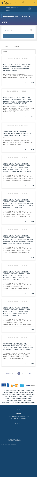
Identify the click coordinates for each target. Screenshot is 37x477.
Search (18, 36)
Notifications (18, 424)
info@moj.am (22, 418)
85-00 (18, 410)
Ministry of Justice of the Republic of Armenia (14, 440)
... (24, 373)
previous (8, 373)
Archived (16, 46)
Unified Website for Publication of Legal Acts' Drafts (13, 9)
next (30, 373)
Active (6, 46)
